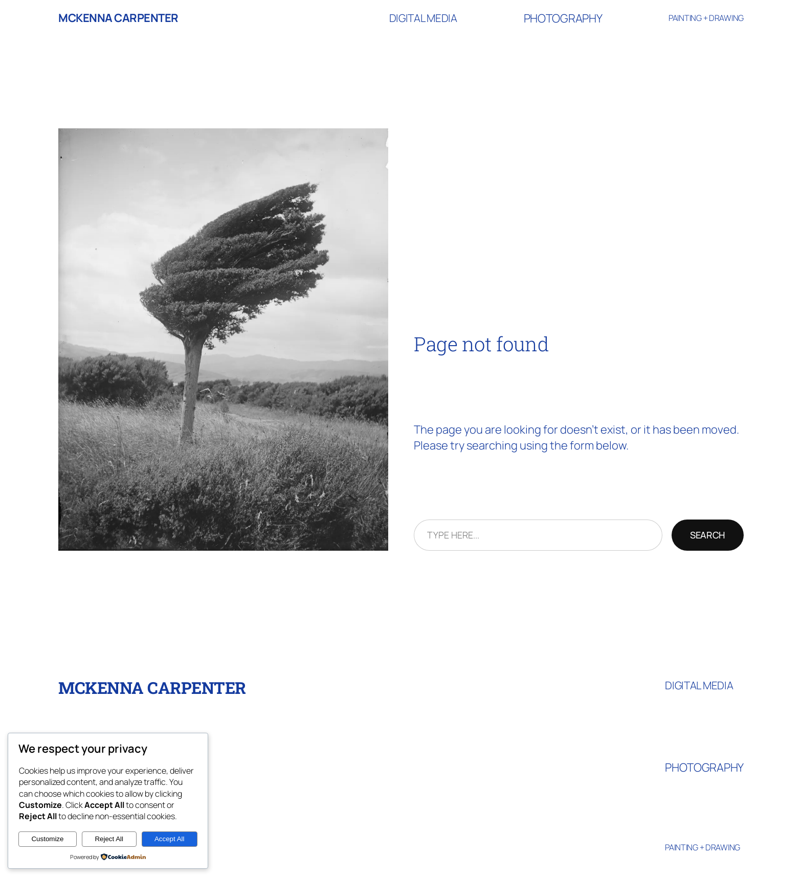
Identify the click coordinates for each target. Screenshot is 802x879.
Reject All (109, 839)
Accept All (169, 839)
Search (707, 535)
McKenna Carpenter (118, 18)
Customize (47, 839)
